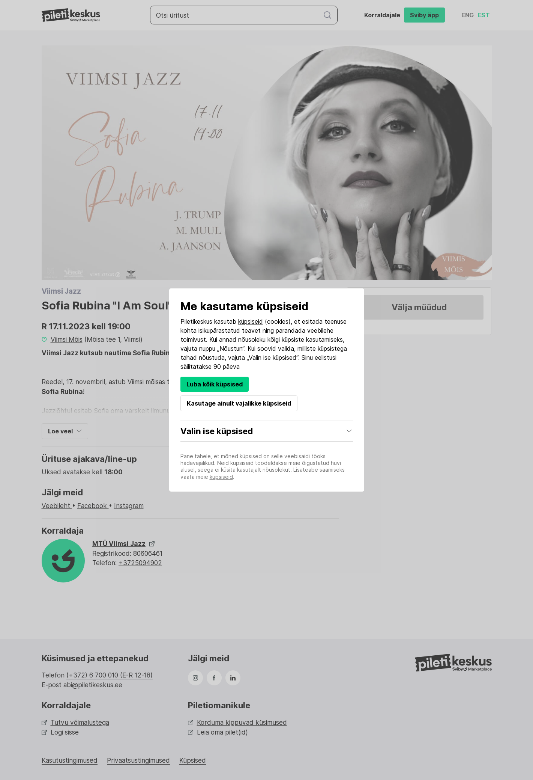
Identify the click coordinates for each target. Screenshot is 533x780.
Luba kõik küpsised (214, 384)
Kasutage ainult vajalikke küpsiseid (239, 403)
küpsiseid (250, 321)
